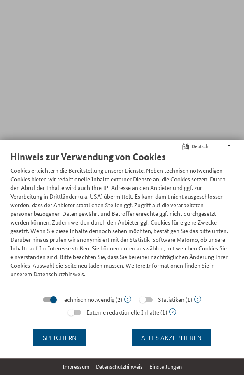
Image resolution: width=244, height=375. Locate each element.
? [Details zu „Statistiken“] (198, 299)
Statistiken (171, 299)
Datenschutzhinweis (119, 366)
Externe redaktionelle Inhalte (122, 312)
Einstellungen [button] (165, 366)
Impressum (76, 366)
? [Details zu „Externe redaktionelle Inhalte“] (173, 311)
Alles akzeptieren (171, 337)
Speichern (60, 337)
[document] (122, 220)
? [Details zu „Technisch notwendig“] (128, 299)
